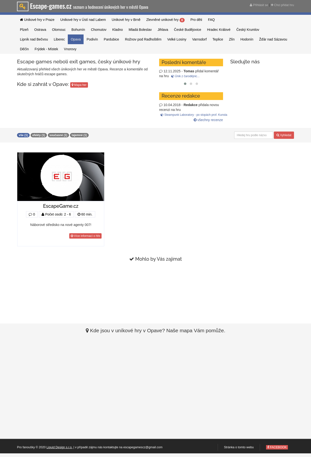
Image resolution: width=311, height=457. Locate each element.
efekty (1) (38, 135)
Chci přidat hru (282, 5)
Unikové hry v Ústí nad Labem (83, 20)
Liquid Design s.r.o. (59, 447)
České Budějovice (187, 30)
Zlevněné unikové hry (165, 20)
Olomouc (59, 30)
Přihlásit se (259, 5)
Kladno (117, 30)
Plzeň (24, 30)
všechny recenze (208, 120)
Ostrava (40, 30)
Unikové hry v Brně (126, 20)
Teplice (218, 39)
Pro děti (196, 20)
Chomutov (98, 30)
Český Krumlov (247, 30)
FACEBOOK (277, 447)
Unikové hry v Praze (37, 20)
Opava (76, 39)
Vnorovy (70, 49)
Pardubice (111, 39)
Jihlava (162, 30)
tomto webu (246, 447)
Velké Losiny (176, 39)
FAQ (211, 20)
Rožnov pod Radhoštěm (143, 39)
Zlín (231, 39)
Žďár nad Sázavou (273, 39)
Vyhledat (283, 135)
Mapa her (79, 85)
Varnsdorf (199, 39)
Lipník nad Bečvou (34, 39)
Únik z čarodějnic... (185, 76)
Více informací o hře (85, 236)
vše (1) (23, 135)
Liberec (59, 39)
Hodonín (247, 39)
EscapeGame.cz (60, 206)
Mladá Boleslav (140, 30)
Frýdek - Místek (46, 49)
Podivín (92, 39)
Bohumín (78, 30)
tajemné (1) (79, 135)
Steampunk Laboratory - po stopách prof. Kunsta (194, 114)
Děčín (24, 49)
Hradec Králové (219, 30)
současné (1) (58, 135)
